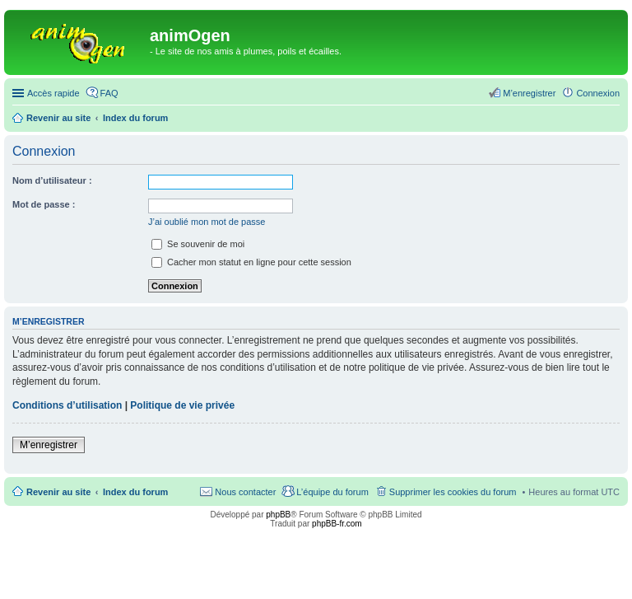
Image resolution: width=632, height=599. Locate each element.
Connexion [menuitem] (598, 93)
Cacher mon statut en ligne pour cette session (251, 262)
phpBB (278, 514)
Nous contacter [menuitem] (245, 492)
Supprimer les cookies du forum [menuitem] (453, 492)
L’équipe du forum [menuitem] (332, 492)
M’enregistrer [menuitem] (529, 93)
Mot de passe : (43, 204)
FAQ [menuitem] (109, 93)
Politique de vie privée (182, 405)
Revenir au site (58, 492)
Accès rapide (53, 93)
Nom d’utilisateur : (52, 180)
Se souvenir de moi (197, 244)
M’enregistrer (48, 445)
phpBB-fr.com (337, 523)
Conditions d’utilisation (67, 405)
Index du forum (135, 492)
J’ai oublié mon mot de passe (206, 222)
